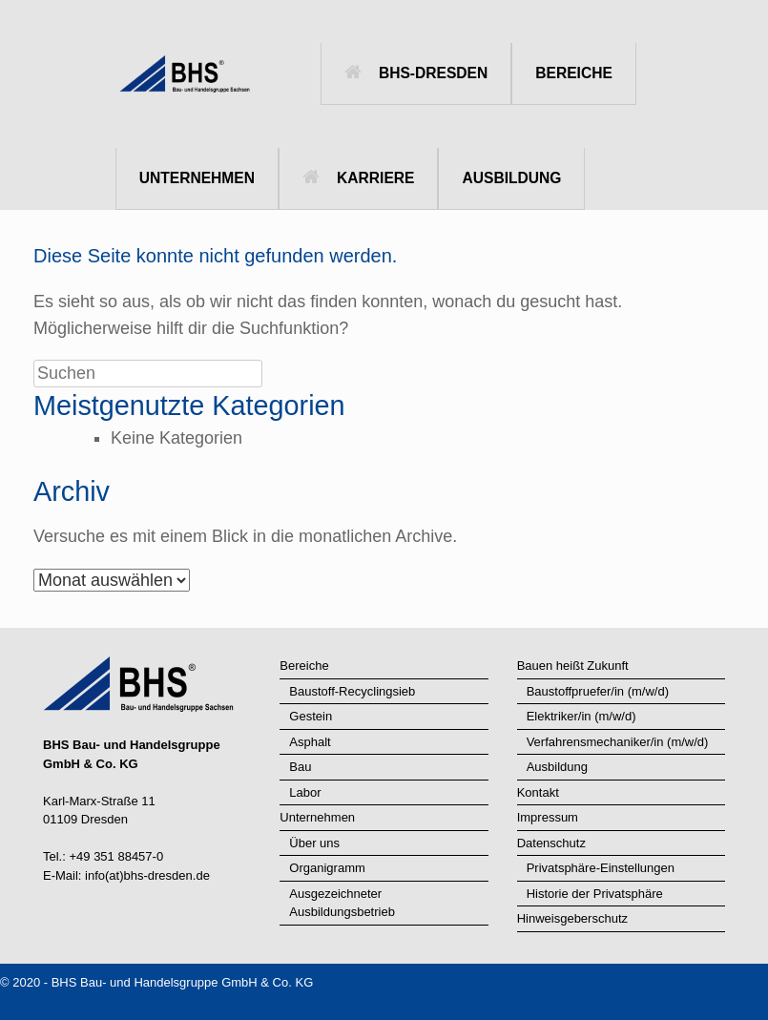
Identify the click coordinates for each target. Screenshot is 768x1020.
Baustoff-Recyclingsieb (352, 691)
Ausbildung (557, 767)
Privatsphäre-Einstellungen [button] (601, 868)
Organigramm (326, 868)
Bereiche (304, 665)
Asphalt (309, 742)
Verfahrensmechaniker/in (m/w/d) (618, 742)
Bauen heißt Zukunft (573, 665)
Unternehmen (317, 817)
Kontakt (538, 792)
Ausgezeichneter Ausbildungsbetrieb (342, 903)
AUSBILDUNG (511, 178)
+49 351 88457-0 (116, 856)
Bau (300, 767)
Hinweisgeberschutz (572, 918)
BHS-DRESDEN (416, 73)
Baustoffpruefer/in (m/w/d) (598, 691)
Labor (305, 792)
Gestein (310, 716)
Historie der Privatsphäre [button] (595, 893)
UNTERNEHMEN (197, 178)
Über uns (314, 843)
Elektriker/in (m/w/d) (581, 716)
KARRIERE (358, 178)
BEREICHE (573, 73)
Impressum (547, 817)
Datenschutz (551, 843)
